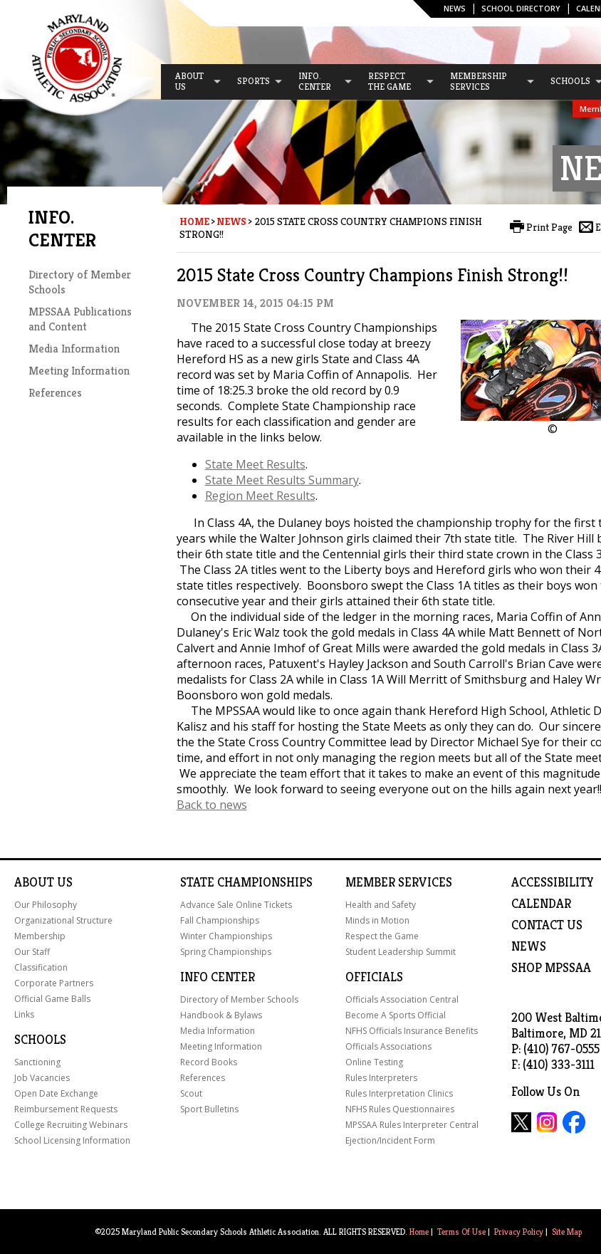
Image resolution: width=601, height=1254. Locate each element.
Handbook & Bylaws (221, 1015)
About (34, 882)
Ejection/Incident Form (390, 1140)
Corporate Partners (53, 983)
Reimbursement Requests (65, 1109)
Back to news (212, 805)
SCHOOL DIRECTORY (520, 8)
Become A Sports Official (395, 1015)
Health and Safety (380, 905)
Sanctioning (37, 1062)
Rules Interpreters (381, 1078)
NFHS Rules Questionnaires (399, 1109)
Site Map (567, 1231)
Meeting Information (79, 370)
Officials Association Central (402, 999)
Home (194, 221)
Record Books (208, 1062)
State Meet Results (255, 464)
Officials (374, 977)
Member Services (398, 882)
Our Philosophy (45, 905)
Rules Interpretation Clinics (399, 1093)
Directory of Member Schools (239, 999)
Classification (41, 967)
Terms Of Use (461, 1231)
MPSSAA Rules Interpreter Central (412, 1125)
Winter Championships (226, 936)
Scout (191, 1093)
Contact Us (546, 925)
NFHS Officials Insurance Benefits (411, 1031)
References (55, 392)
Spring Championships (225, 952)
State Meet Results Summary (282, 480)
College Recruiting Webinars (70, 1125)
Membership (40, 936)
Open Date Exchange (56, 1093)
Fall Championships (219, 920)
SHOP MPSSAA (551, 968)
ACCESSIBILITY (552, 882)
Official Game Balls (52, 999)
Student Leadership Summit (400, 952)
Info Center (217, 977)
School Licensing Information (72, 1140)
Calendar (541, 903)
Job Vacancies (42, 1078)
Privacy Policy (518, 1231)
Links (24, 1014)
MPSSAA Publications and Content (80, 319)
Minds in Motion (377, 920)
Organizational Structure (63, 920)
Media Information (74, 348)
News (455, 8)
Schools (40, 1039)
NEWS (528, 946)
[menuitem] (191, 82)
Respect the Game (382, 936)
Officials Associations (388, 1046)
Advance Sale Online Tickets (236, 905)
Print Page (549, 227)
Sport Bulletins (209, 1109)
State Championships (246, 882)
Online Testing (374, 1062)
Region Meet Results (260, 495)
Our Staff (32, 952)
